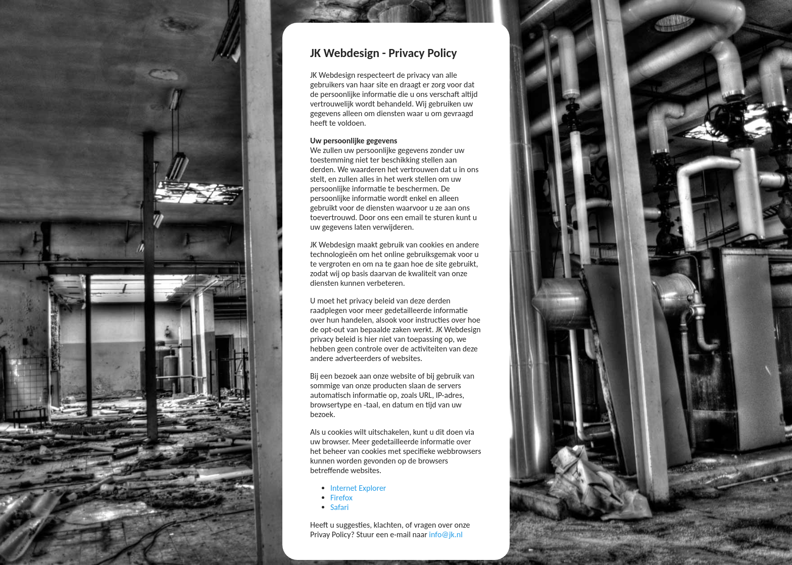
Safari (339, 507)
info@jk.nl (446, 534)
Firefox (341, 497)
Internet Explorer (358, 488)
